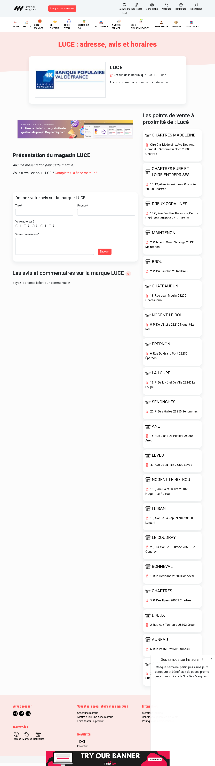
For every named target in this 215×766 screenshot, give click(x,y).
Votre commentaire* (27, 237)
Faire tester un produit (90, 724)
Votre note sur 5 (24, 224)
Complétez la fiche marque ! (76, 176)
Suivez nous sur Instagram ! (182, 659)
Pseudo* (82, 208)
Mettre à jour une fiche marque (95, 720)
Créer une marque (87, 715)
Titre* (18, 208)
